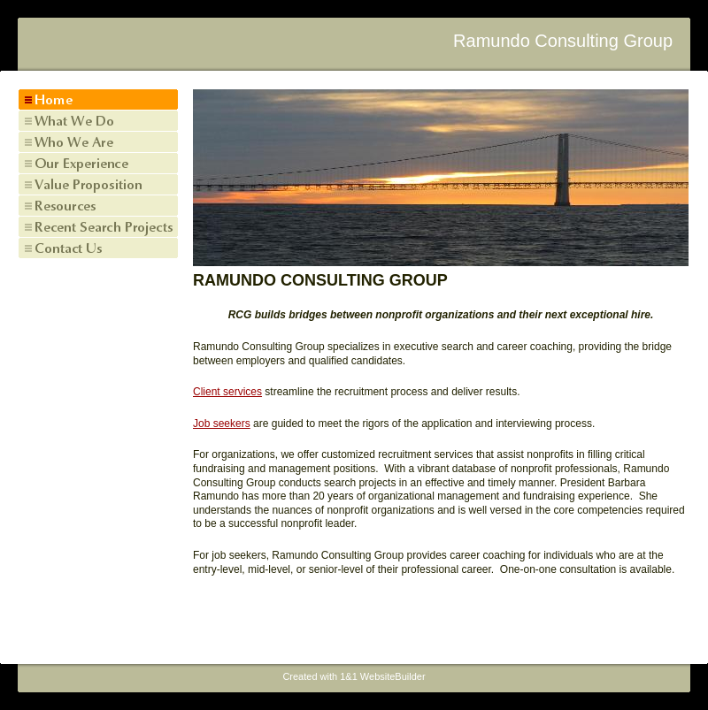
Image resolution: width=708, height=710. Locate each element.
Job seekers (221, 423)
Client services (227, 392)
